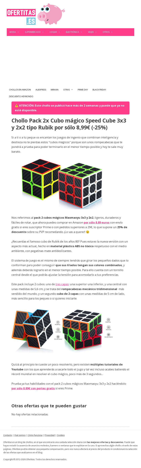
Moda (16, 32)
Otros (109, 32)
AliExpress (41, 89)
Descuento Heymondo (21, 96)
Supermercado (36, 32)
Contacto (7, 435)
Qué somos (19, 435)
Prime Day (83, 89)
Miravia (55, 89)
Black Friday (99, 89)
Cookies (61, 435)
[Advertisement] (70, 61)
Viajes (94, 32)
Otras (69, 89)
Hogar (56, 32)
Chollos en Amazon (20, 89)
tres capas (62, 284)
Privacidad (50, 435)
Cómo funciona (35, 435)
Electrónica (75, 32)
